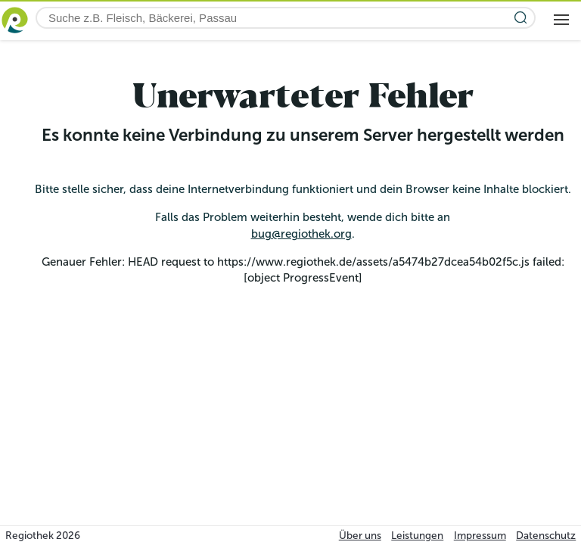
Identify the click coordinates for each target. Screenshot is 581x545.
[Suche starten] (521, 18)
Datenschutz (546, 535)
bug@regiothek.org (301, 234)
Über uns (360, 535)
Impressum (480, 535)
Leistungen (417, 535)
